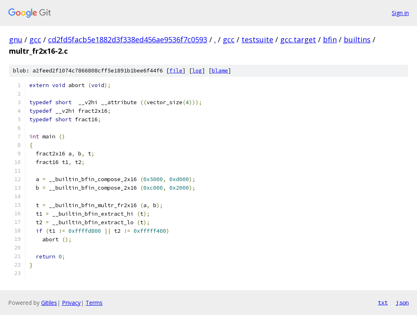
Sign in (400, 13)
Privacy (71, 302)
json (402, 302)
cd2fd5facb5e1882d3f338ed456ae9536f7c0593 (127, 39)
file (175, 70)
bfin (330, 39)
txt (383, 302)
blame (220, 70)
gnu (15, 39)
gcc (35, 39)
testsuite (257, 39)
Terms (94, 302)
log (197, 70)
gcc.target (298, 39)
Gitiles (49, 302)
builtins (357, 39)
